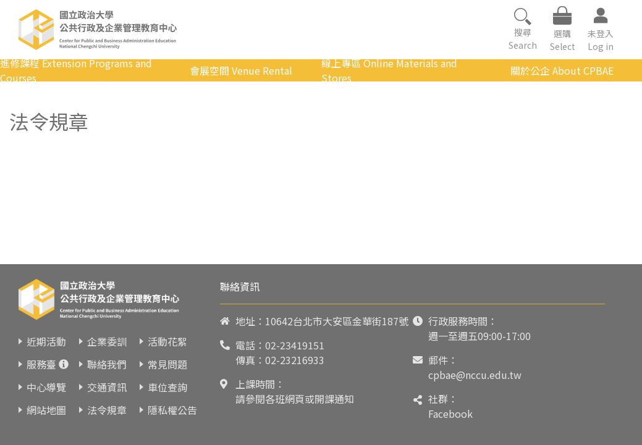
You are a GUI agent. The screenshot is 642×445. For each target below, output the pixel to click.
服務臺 (41, 364)
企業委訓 (107, 341)
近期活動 (46, 341)
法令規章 (107, 409)
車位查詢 (167, 387)
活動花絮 (167, 341)
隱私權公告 (172, 409)
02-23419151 (294, 345)
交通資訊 (107, 387)
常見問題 (167, 364)
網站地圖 (46, 409)
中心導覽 (46, 387)
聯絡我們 (107, 364)
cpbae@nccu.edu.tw (475, 374)
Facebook (450, 413)
